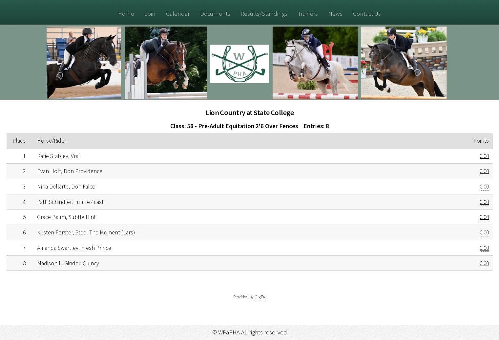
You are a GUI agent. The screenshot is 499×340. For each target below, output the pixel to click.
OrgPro (260, 297)
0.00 (484, 156)
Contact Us (367, 13)
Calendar (178, 13)
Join (150, 13)
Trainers (308, 13)
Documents (215, 13)
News (335, 13)
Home (126, 13)
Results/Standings (263, 13)
